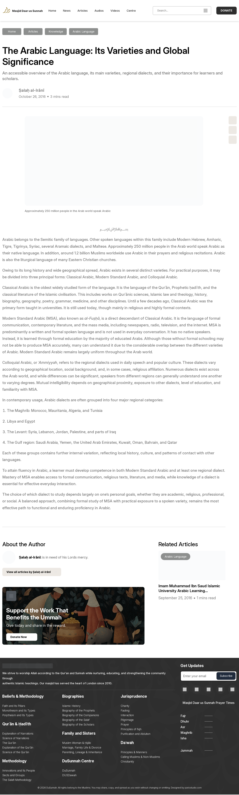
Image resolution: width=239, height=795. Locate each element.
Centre (135, 10)
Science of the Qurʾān (15, 752)
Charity (125, 706)
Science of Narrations (15, 738)
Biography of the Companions (80, 715)
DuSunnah (68, 771)
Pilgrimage (127, 720)
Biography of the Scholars (78, 725)
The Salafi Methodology (17, 780)
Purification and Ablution (136, 734)
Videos (119, 10)
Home (57, 10)
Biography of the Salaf (76, 720)
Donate (226, 10)
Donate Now (22, 637)
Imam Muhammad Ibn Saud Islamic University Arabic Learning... (191, 588)
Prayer (125, 725)
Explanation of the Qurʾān (18, 748)
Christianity (128, 762)
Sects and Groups (13, 775)
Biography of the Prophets (78, 711)
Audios (103, 10)
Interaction (127, 715)
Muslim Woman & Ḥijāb (76, 743)
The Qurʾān (9, 743)
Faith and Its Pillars (14, 706)
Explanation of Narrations (18, 734)
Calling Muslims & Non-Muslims (141, 757)
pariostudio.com (193, 788)
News (71, 10)
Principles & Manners (134, 752)
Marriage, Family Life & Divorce (81, 748)
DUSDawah (69, 775)
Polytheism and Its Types (18, 715)
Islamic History (71, 706)
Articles (87, 10)
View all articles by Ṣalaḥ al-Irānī (32, 572)
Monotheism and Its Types (19, 711)
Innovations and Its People (18, 771)
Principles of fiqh (131, 729)
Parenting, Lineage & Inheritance (82, 752)
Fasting (125, 711)
